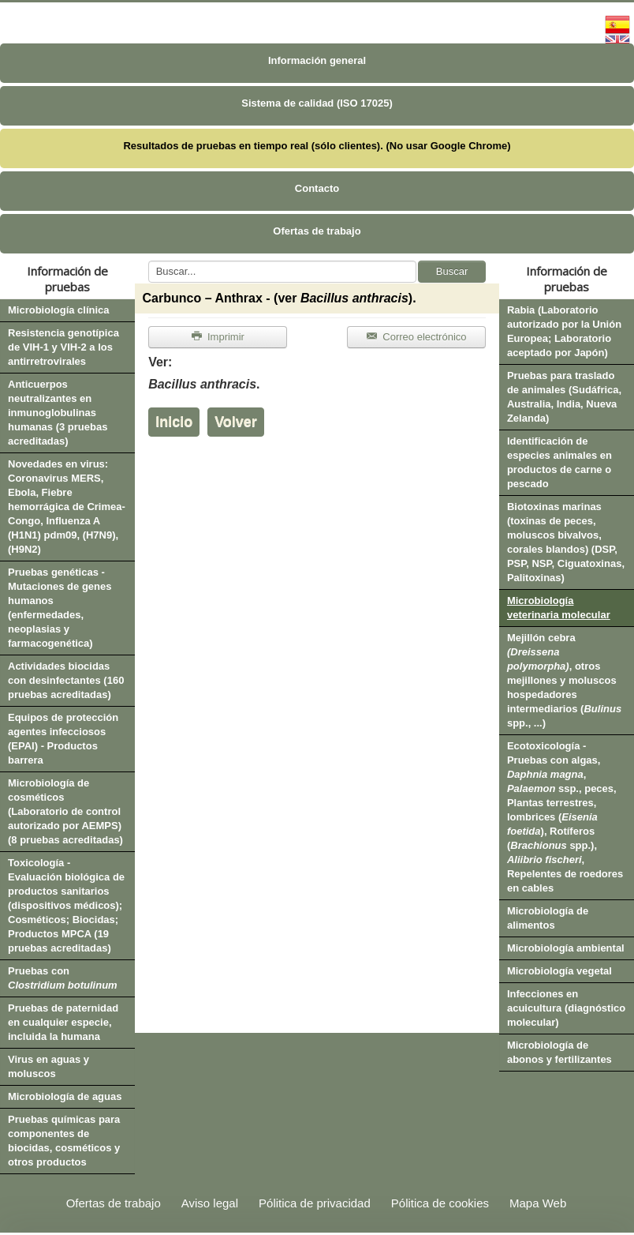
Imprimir (217, 337)
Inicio (173, 422)
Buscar (452, 271)
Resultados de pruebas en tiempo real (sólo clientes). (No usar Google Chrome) (316, 146)
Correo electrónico (416, 337)
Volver (235, 422)
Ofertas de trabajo (316, 231)
